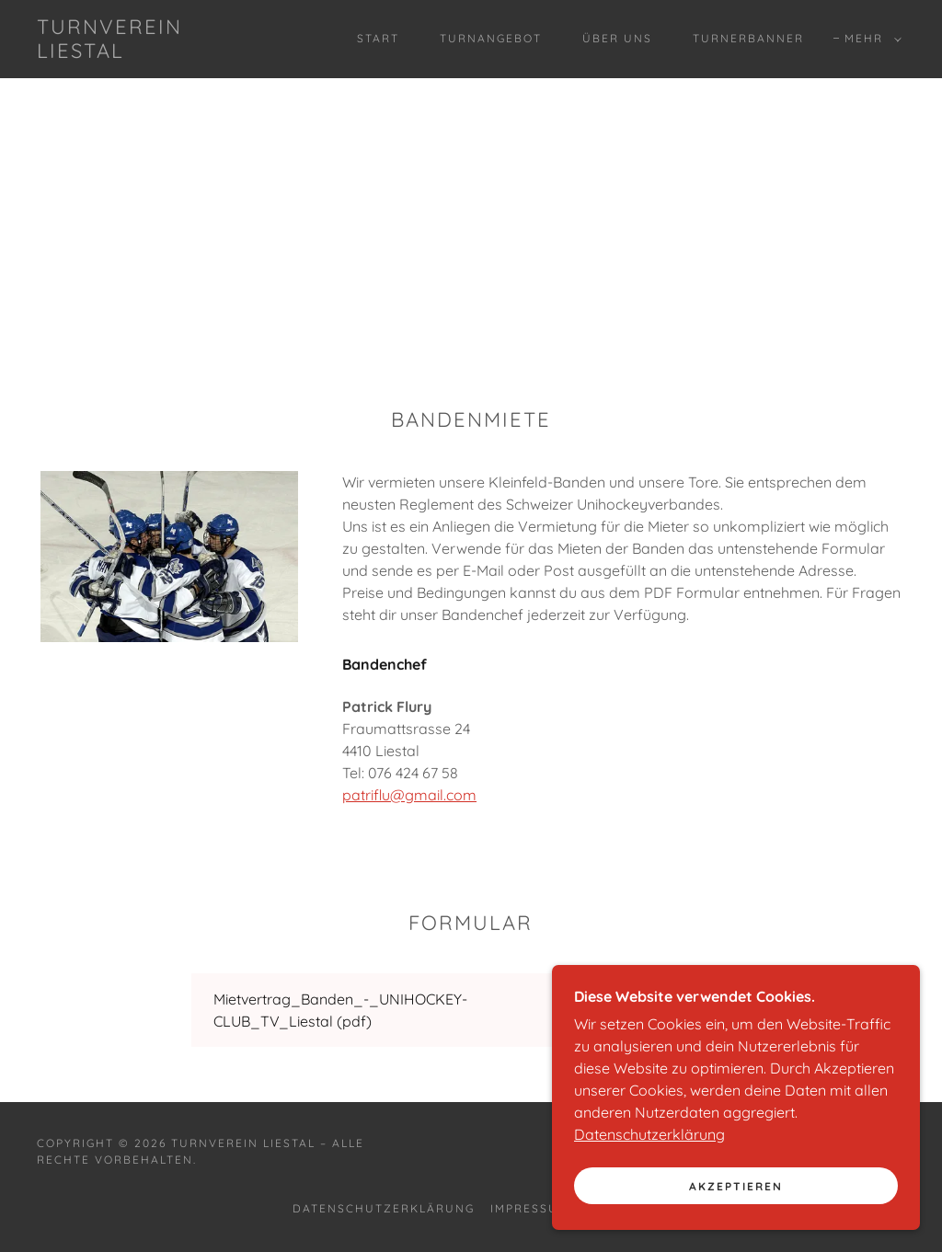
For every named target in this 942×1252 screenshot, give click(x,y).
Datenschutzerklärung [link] (384, 1208)
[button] (869, 39)
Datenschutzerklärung (649, 1172)
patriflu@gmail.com (409, 795)
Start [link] (378, 38)
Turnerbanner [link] (748, 38)
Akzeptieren (736, 1224)
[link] (152, 52)
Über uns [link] (617, 38)
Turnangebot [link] (491, 38)
